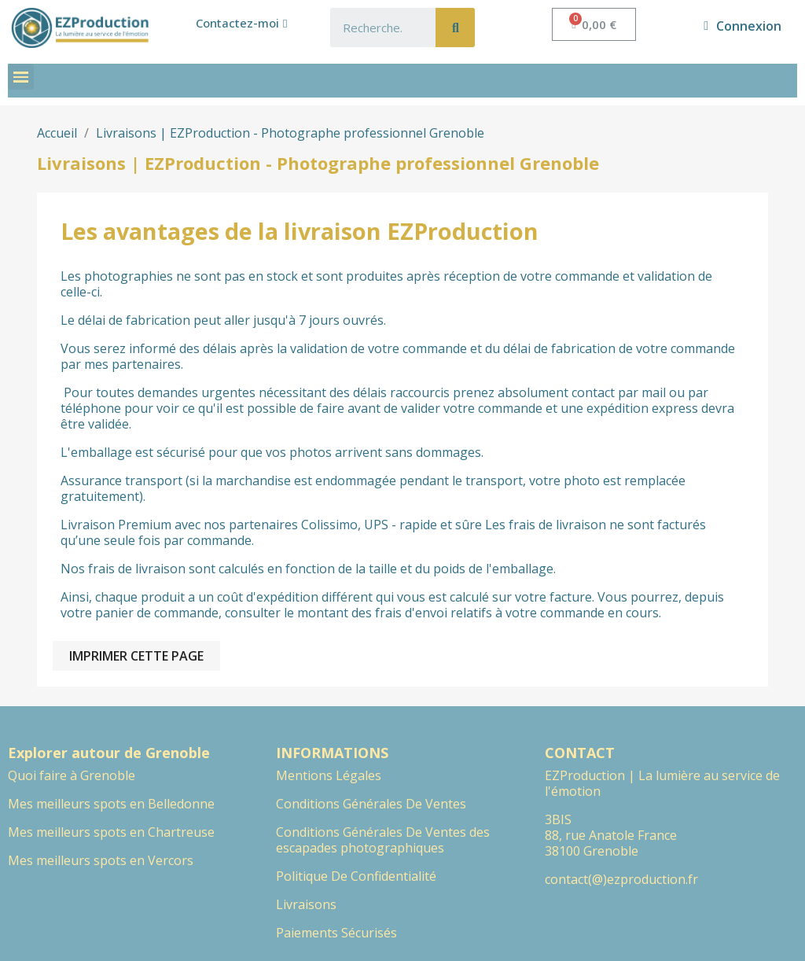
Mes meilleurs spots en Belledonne (111, 803)
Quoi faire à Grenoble (71, 775)
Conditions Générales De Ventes (371, 803)
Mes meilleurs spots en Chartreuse (111, 832)
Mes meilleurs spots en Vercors (100, 860)
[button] (241, 23)
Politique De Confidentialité (356, 876)
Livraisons (306, 904)
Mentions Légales (328, 775)
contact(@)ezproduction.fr (621, 879)
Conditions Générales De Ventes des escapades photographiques (383, 839)
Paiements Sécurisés (336, 932)
